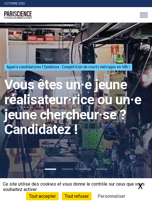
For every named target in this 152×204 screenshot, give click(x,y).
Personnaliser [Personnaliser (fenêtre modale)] (111, 196)
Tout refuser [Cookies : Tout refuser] (77, 196)
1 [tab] (50, 169)
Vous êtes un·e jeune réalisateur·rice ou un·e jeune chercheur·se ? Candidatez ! (72, 106)
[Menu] (143, 15)
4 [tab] (101, 169)
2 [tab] (67, 169)
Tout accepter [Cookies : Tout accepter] (42, 196)
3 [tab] (84, 169)
